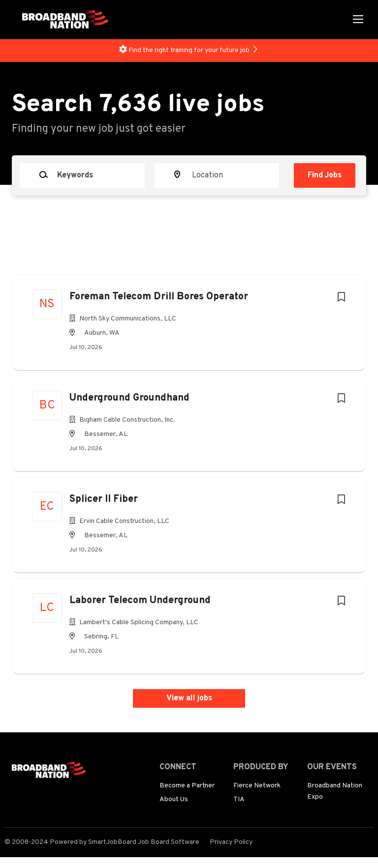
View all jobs (189, 698)
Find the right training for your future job (189, 50)
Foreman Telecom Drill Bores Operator (158, 296)
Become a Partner (187, 785)
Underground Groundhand (129, 398)
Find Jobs (325, 175)
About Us (173, 799)
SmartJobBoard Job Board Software (143, 842)
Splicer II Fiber (103, 499)
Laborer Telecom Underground (140, 600)
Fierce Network (257, 785)
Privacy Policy (231, 842)
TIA (239, 799)
